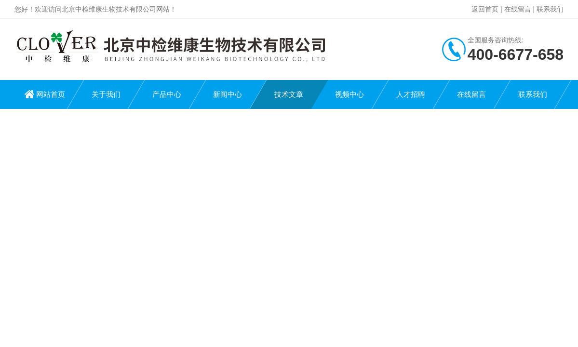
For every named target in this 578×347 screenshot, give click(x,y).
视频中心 (349, 94)
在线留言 (517, 9)
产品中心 (166, 94)
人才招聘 (410, 94)
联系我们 (550, 9)
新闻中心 (227, 94)
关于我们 (106, 94)
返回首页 (484, 9)
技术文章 (288, 94)
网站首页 (50, 94)
